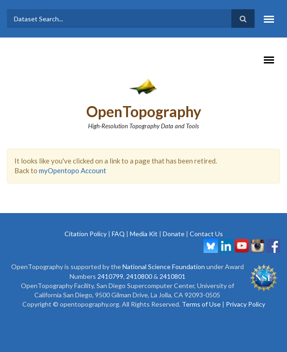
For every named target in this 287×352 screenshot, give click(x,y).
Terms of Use (201, 304)
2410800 (139, 276)
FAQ (118, 234)
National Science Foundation (163, 266)
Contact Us (206, 234)
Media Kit (144, 234)
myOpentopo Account (72, 170)
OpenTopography (143, 111)
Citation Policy (85, 234)
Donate (174, 234)
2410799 (110, 276)
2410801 (172, 276)
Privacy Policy (245, 304)
